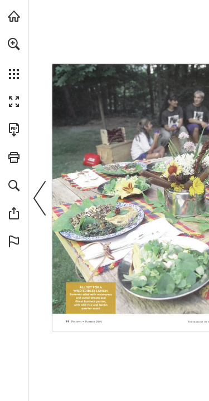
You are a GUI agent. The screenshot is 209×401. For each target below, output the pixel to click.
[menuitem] (14, 58)
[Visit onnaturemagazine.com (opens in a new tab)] (14, 16)
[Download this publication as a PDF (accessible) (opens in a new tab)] (14, 130)
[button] (14, 44)
